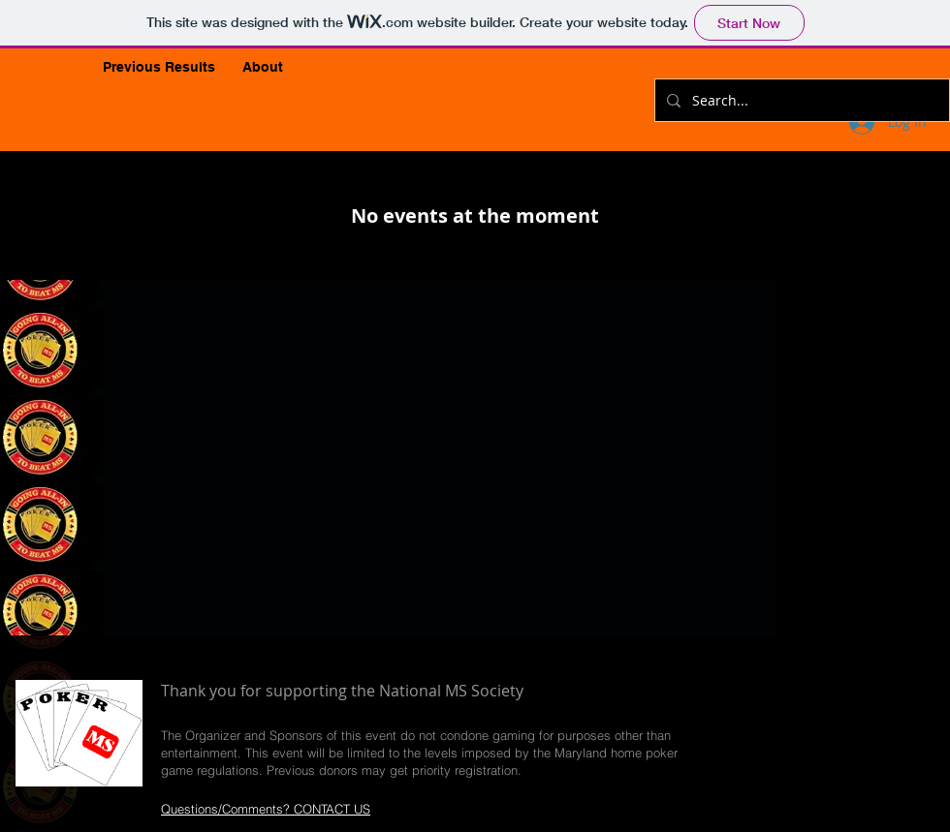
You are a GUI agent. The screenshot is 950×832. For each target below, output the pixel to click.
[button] (159, 67)
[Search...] (800, 100)
